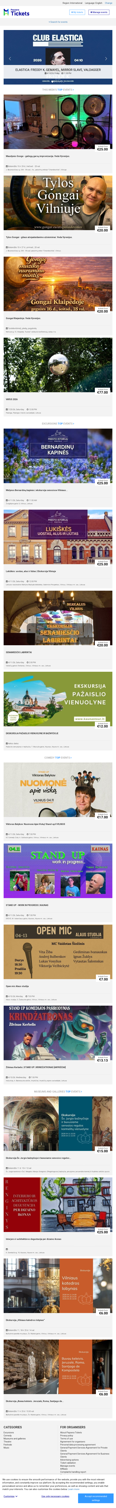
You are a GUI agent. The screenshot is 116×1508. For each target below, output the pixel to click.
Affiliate (64, 1469)
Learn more (73, 1489)
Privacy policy (66, 1435)
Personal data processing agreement (78, 1444)
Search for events (58, 22)
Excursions (9, 1432)
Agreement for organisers (72, 1441)
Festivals (8, 1444)
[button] (9, 59)
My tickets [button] (77, 12)
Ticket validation (68, 1463)
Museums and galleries (15, 1438)
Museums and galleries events (58, 1091)
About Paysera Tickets (71, 1432)
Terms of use (66, 1438)
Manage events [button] (98, 12)
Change (108, 3)
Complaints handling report (73, 1472)
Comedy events (58, 757)
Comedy (8, 1435)
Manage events (67, 1466)
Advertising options (69, 1460)
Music (6, 1447)
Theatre (7, 1441)
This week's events (58, 89)
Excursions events (58, 423)
